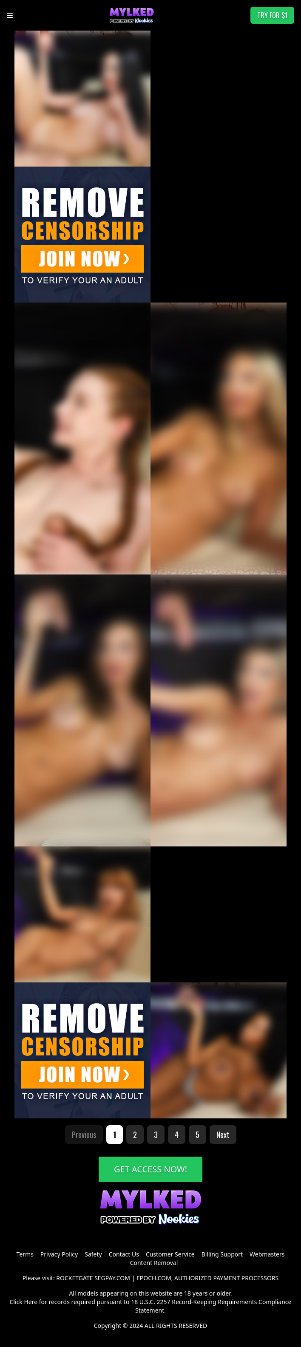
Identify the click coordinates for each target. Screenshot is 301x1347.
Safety (93, 1254)
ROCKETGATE (74, 1278)
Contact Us (124, 1254)
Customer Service (170, 1254)
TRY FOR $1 (272, 15)
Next (223, 1134)
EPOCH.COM (153, 1278)
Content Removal (154, 1263)
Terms (25, 1254)
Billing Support (222, 1254)
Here (30, 1302)
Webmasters (267, 1254)
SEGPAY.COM (112, 1278)
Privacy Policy (59, 1254)
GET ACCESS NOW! (150, 1169)
